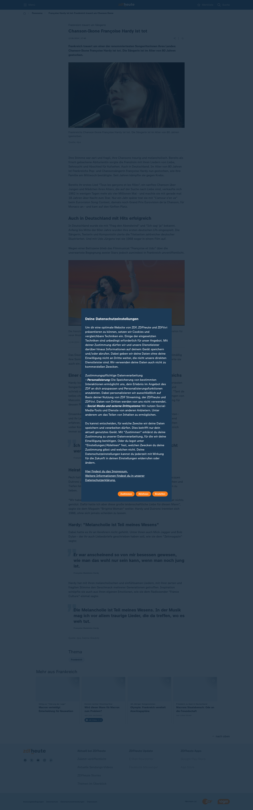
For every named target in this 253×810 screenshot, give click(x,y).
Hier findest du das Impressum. (106, 471)
